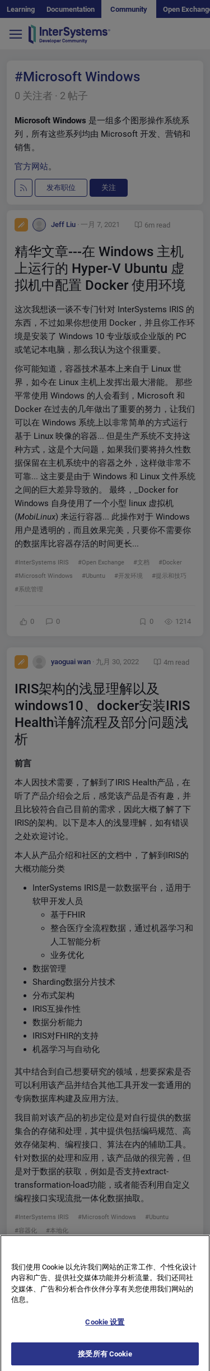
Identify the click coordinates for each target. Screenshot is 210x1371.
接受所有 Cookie (105, 1358)
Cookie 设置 (104, 1326)
